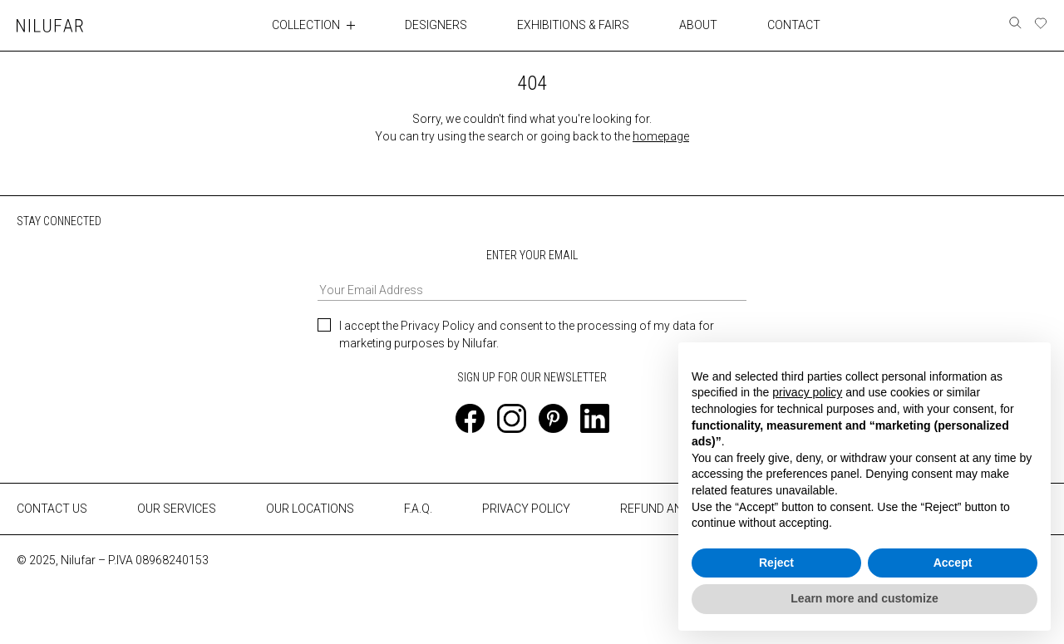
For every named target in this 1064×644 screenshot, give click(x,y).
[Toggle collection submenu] (351, 25)
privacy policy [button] (807, 392)
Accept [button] (953, 562)
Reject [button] (776, 562)
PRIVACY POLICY (526, 508)
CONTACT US (52, 508)
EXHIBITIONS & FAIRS (573, 25)
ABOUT (698, 25)
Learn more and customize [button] (864, 598)
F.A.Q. (418, 508)
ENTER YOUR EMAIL (532, 274)
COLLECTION (306, 25)
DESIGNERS (436, 25)
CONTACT (793, 25)
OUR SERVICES (176, 508)
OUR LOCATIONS (310, 508)
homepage (661, 136)
